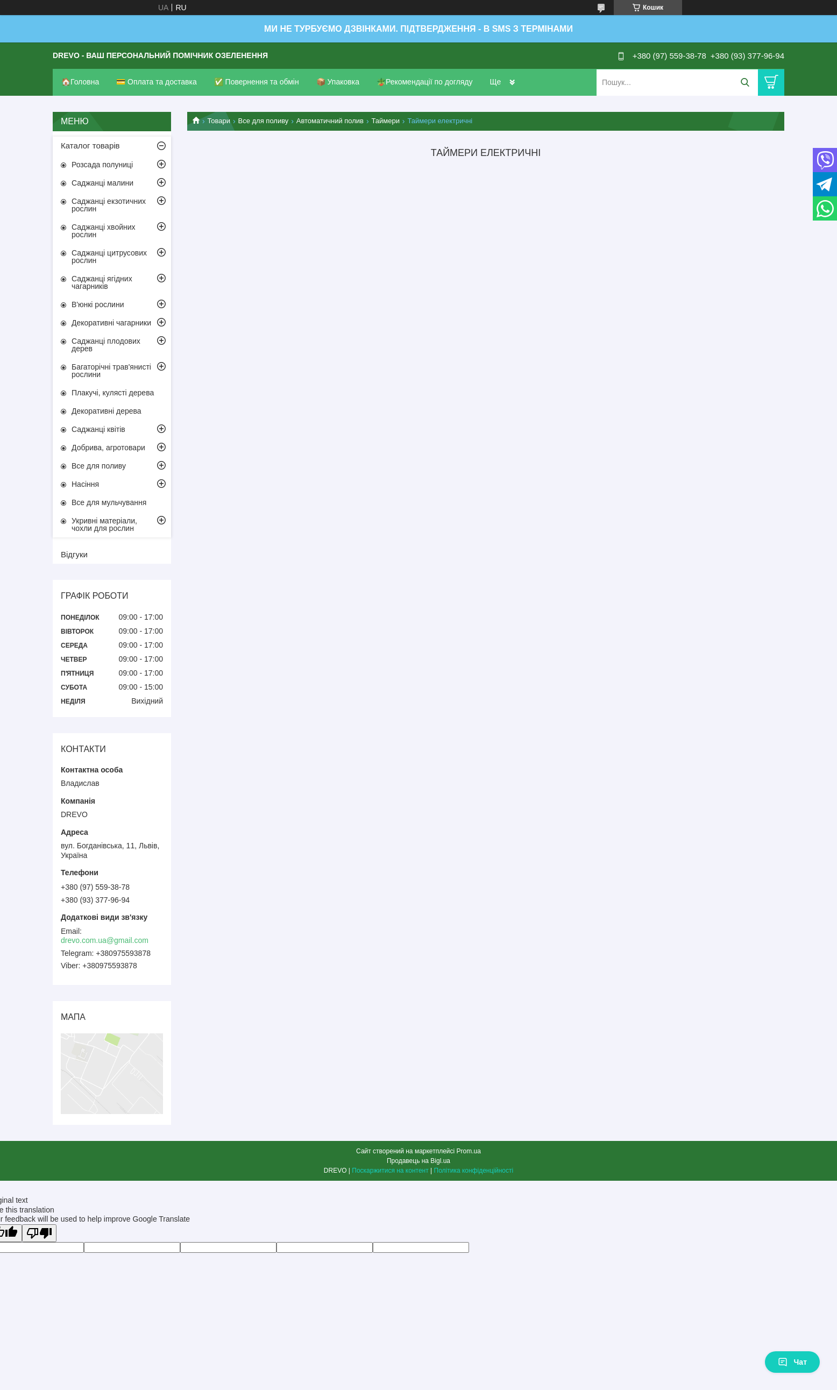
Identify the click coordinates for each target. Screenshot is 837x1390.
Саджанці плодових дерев (106, 345)
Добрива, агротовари (108, 447)
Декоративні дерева (106, 411)
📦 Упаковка (337, 81)
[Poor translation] (39, 1233)
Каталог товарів (90, 145)
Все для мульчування (109, 502)
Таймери (385, 121)
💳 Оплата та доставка (156, 81)
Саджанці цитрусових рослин (109, 257)
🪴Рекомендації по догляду (425, 81)
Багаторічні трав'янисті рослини (111, 371)
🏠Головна (80, 81)
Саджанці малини (102, 183)
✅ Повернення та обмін (256, 81)
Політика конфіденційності (474, 1170)
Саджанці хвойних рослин (104, 231)
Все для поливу (263, 121)
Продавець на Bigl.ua (418, 1161)
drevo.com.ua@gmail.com (104, 940)
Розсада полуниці (102, 164)
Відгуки (74, 554)
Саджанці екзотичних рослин (109, 205)
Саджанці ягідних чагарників (102, 282)
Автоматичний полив (330, 121)
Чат (792, 1362)
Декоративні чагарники (111, 322)
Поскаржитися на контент (390, 1170)
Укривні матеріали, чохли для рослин (104, 524)
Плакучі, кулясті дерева (113, 392)
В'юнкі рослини (98, 304)
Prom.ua (469, 1151)
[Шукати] (745, 82)
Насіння (85, 484)
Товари (218, 121)
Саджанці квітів (98, 429)
